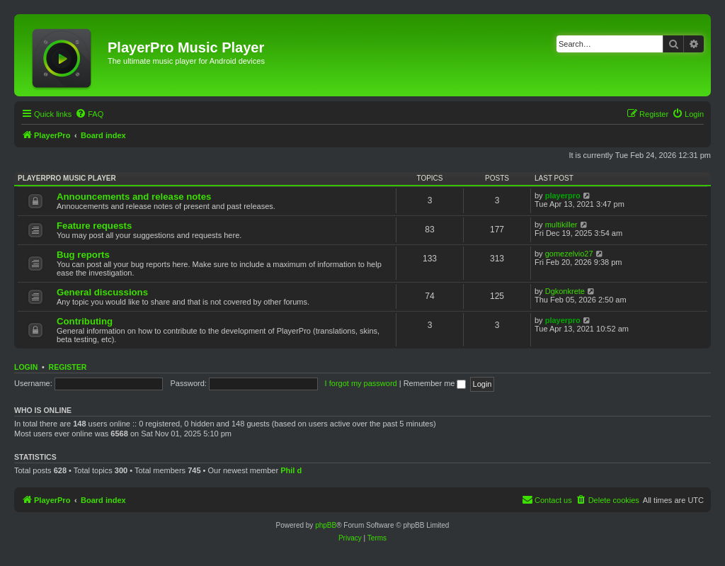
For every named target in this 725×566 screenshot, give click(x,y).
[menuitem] (89, 114)
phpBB (325, 525)
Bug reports (83, 254)
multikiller (561, 224)
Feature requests (94, 225)
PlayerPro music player (67, 178)
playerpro (563, 195)
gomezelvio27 (569, 253)
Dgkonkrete (565, 291)
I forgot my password (361, 383)
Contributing (85, 321)
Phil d (291, 470)
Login (26, 367)
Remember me (435, 383)
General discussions (102, 292)
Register (68, 367)
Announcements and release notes (134, 196)
